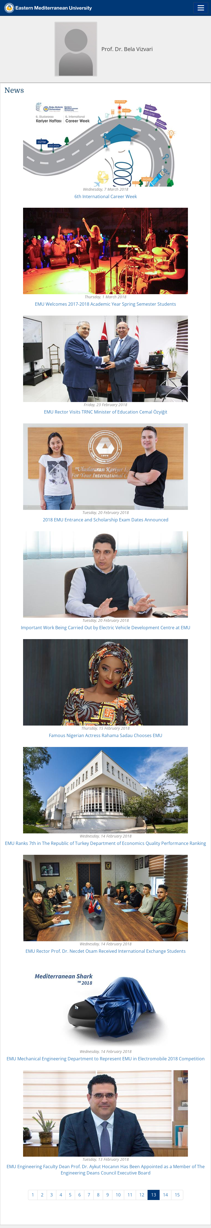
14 (165, 1195)
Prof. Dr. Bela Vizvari (127, 49)
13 (155, 1195)
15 (177, 1195)
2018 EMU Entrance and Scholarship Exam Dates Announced (105, 520)
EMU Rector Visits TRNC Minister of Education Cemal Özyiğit (105, 412)
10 (118, 1195)
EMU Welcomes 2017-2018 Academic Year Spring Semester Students (105, 304)
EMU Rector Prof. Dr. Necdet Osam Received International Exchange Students (106, 951)
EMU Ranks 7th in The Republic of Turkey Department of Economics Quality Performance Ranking (105, 843)
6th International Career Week (105, 196)
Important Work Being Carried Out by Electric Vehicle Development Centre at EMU (105, 628)
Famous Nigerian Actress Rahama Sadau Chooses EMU (105, 735)
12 (141, 1195)
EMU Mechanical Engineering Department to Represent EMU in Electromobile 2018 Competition (106, 1059)
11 (129, 1195)
